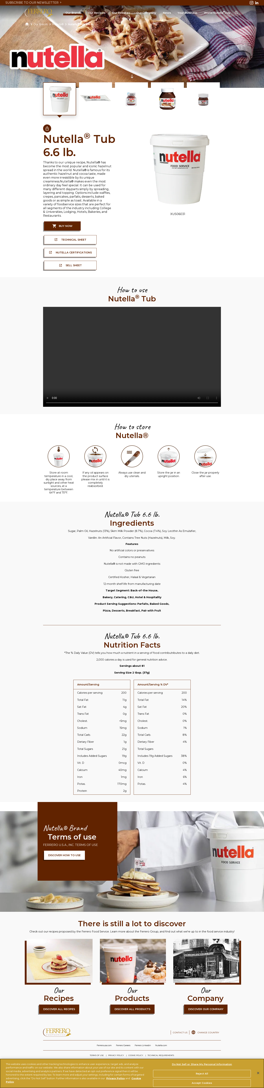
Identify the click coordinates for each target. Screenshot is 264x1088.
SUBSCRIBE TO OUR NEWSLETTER (34, 2)
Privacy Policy (115, 1078)
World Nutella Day (217, 12)
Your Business (187, 12)
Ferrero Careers (123, 1045)
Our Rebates (121, 12)
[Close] (258, 1073)
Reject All (202, 1073)
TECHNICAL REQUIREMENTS (161, 1055)
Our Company (146, 12)
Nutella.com (161, 1045)
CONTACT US (180, 1032)
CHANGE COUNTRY (208, 1032)
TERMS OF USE (97, 1055)
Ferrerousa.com (104, 1045)
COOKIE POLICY (135, 1055)
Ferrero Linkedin (143, 1045)
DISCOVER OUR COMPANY (205, 1009)
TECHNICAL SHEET (73, 239)
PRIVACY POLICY (116, 1055)
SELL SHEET (74, 265)
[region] (132, 1073)
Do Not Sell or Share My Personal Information (202, 1064)
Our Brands (73, 12)
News (167, 12)
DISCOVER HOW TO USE (64, 855)
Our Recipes (96, 12)
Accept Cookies (202, 1082)
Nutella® (58, 24)
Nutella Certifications (74, 252)
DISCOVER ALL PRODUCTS (132, 1009)
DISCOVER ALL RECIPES (59, 1009)
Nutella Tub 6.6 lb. (81, 24)
